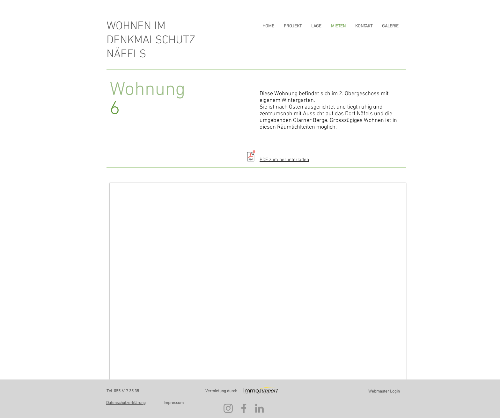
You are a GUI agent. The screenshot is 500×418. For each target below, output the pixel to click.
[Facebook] (244, 408)
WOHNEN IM (136, 26)
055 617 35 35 (126, 391)
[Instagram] (228, 408)
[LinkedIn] (259, 408)
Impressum (174, 403)
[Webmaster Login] (384, 391)
